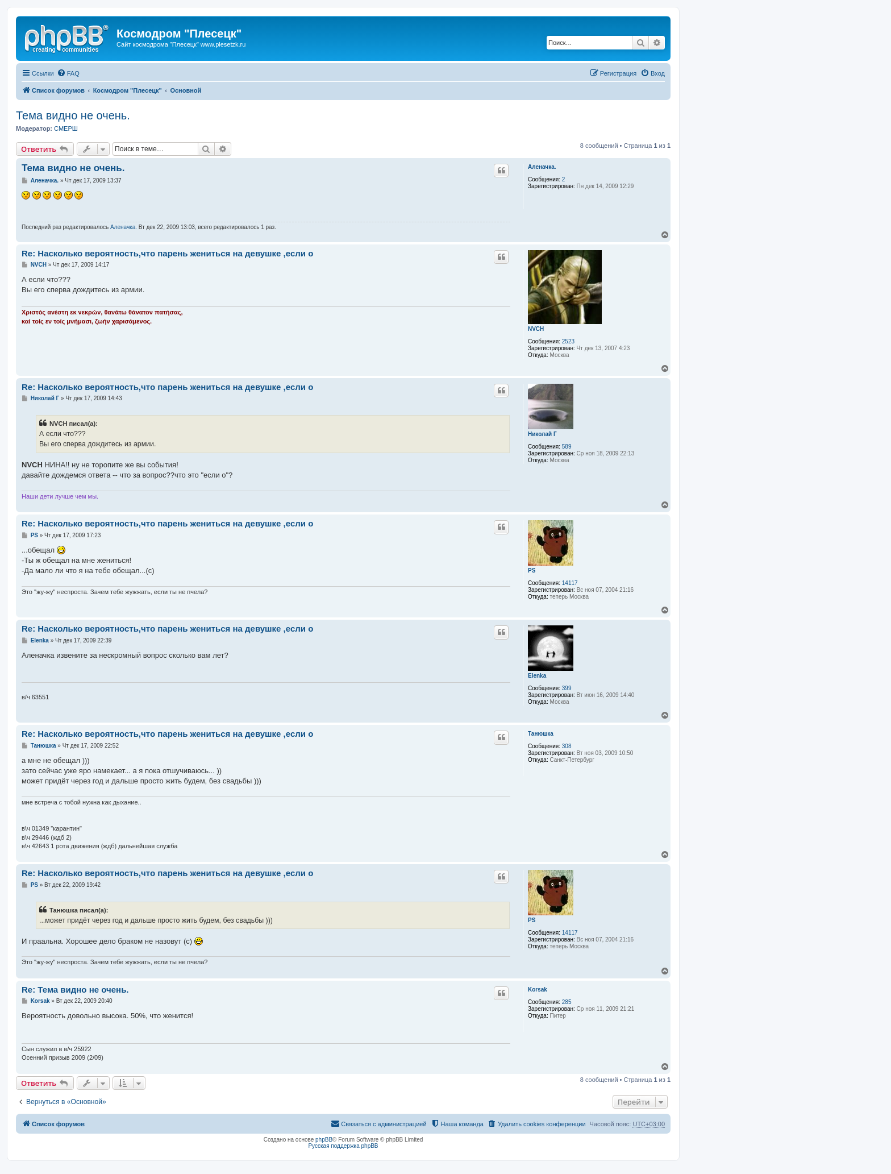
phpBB (323, 1139)
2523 (568, 341)
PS (531, 570)
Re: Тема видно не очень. (75, 989)
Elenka (537, 676)
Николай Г (542, 434)
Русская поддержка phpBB (343, 1146)
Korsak (537, 989)
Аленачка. (542, 167)
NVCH (536, 329)
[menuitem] (68, 73)
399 (567, 688)
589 (567, 446)
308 (567, 746)
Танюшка (540, 734)
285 (567, 1002)
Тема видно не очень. (73, 115)
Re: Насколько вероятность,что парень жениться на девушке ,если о (167, 253)
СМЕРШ (66, 128)
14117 (570, 583)
